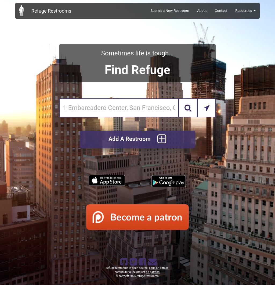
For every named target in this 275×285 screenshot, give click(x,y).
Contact (221, 11)
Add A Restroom (137, 139)
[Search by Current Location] (206, 107)
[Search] (188, 107)
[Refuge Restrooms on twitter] (133, 261)
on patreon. (153, 272)
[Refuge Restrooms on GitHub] (123, 261)
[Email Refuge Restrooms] (151, 261)
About (202, 11)
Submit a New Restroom (170, 11)
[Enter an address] (119, 107)
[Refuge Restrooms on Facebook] (142, 261)
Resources (245, 11)
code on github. (159, 268)
